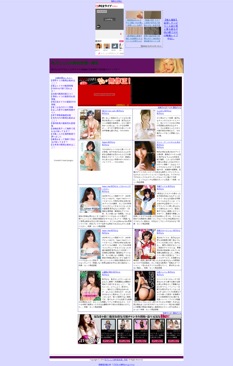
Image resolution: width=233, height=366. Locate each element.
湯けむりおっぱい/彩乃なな (113, 111)
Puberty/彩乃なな (108, 142)
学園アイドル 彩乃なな (166, 186)
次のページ (177, 107)
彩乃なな (105, 113)
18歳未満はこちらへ (64, 78)
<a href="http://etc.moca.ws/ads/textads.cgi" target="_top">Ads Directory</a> (130, 348)
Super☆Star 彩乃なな (110, 230)
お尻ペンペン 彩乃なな (166, 272)
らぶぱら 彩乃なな (164, 111)
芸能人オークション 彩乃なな (168, 230)
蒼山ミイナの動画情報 (62, 86)
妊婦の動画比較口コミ (62, 94)
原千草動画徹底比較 (61, 115)
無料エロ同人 (116, 1)
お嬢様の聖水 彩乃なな (111, 272)
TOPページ (162, 107)
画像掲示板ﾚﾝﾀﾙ (105, 364)
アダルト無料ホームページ (124, 364)
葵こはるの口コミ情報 (62, 107)
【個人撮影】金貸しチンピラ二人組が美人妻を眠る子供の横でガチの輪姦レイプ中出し (171, 29)
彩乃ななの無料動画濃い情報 (74, 63)
